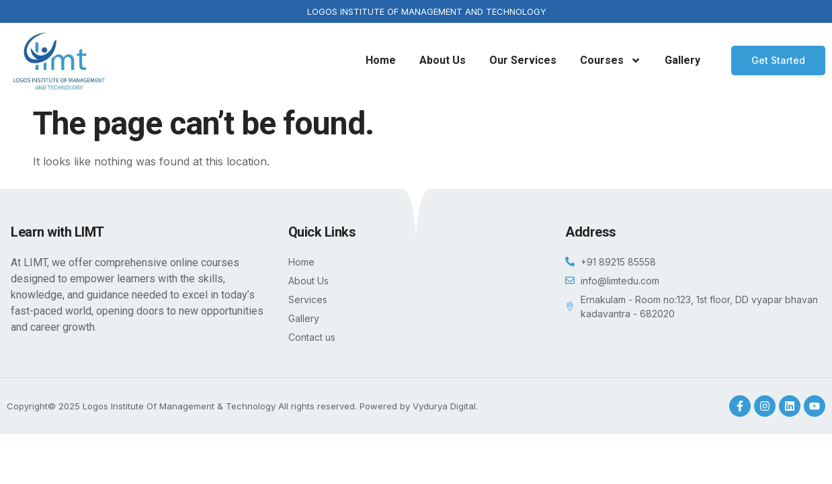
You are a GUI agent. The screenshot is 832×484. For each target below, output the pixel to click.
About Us (442, 60)
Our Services (522, 60)
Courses (610, 60)
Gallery (682, 60)
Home (381, 60)
